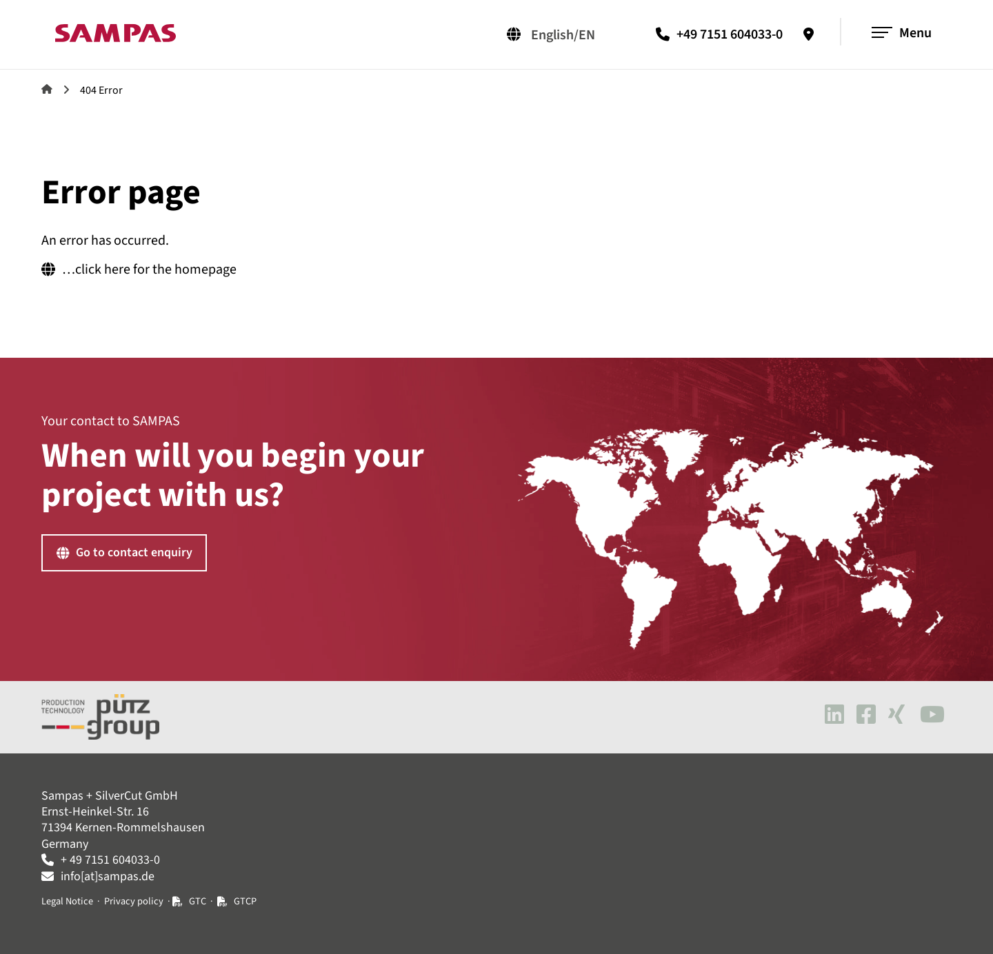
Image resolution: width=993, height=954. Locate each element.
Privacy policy (133, 901)
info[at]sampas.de (107, 876)
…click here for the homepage (149, 269)
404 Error (101, 90)
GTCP (245, 901)
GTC (198, 901)
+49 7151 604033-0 (729, 34)
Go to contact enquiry (134, 552)
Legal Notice (67, 901)
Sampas (46, 89)
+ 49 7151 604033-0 (110, 860)
